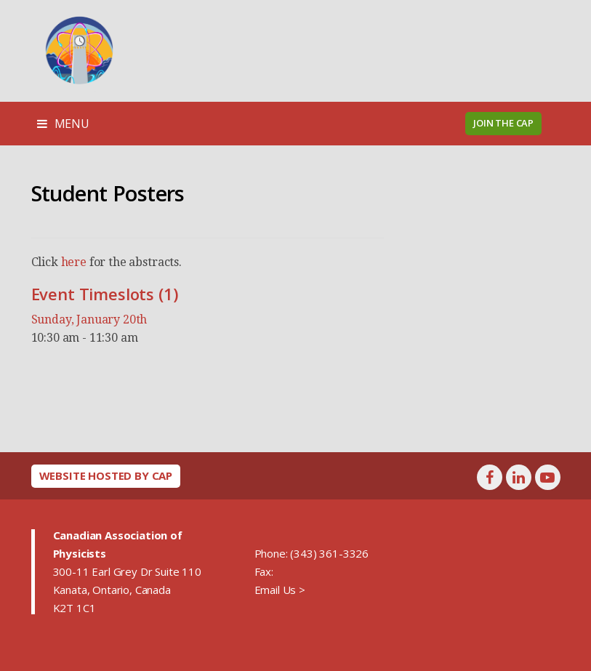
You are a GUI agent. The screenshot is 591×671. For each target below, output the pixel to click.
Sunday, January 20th (89, 319)
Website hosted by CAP (106, 475)
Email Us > (279, 589)
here (74, 262)
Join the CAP (503, 122)
